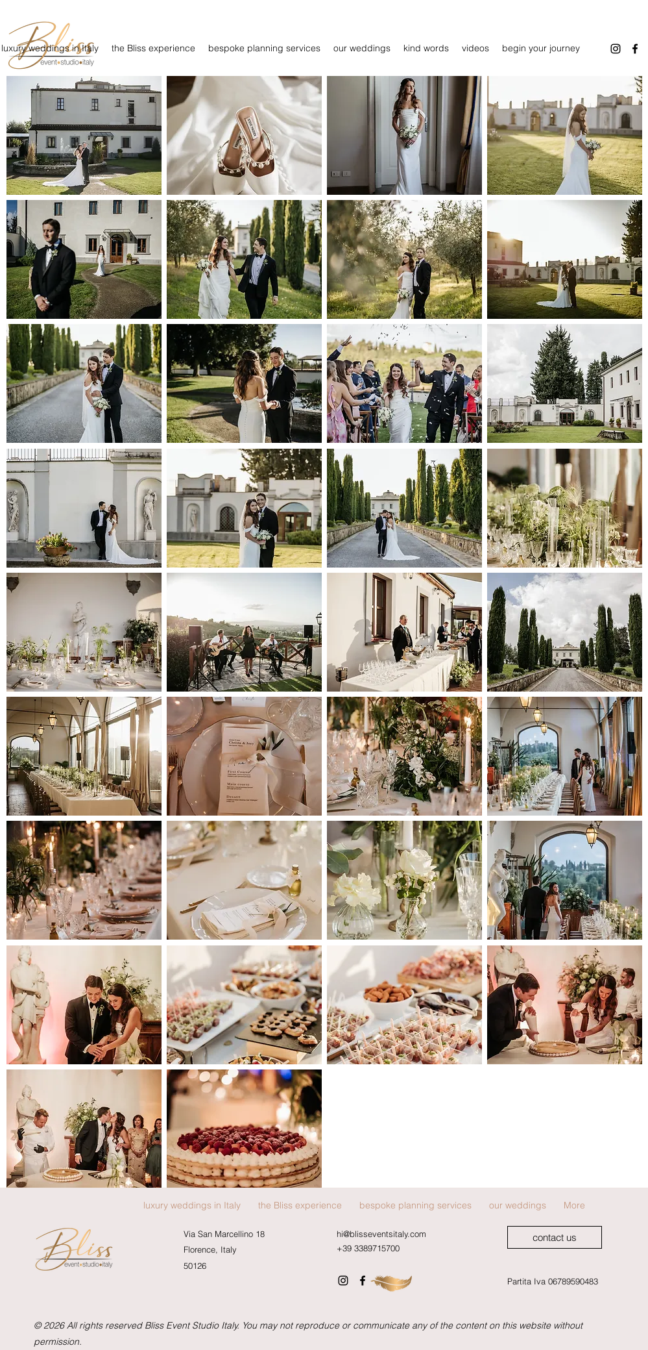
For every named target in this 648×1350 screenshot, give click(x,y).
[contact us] (554, 1237)
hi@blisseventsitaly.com (381, 1234)
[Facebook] (362, 1280)
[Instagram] (615, 48)
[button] (84, 135)
